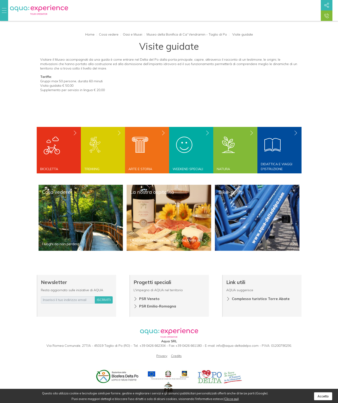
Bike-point (230, 192)
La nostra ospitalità (152, 192)
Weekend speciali (188, 169)
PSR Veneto (149, 299)
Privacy (161, 356)
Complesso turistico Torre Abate (261, 299)
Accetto (323, 396)
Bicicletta (49, 169)
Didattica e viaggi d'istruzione (276, 166)
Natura (223, 169)
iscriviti (104, 300)
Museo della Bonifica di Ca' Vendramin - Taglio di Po (187, 34)
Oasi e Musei (132, 34)
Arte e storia (140, 169)
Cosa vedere (108, 34)
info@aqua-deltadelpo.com (237, 346)
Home (90, 34)
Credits (176, 356)
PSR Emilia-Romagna (157, 306)
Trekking (91, 169)
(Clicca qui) (231, 399)
